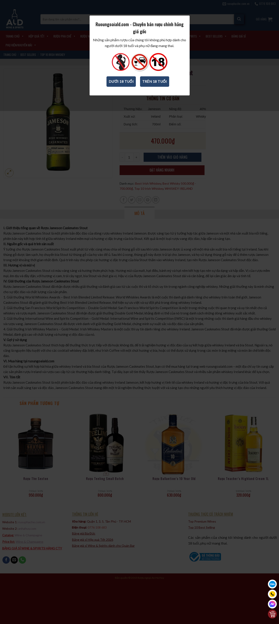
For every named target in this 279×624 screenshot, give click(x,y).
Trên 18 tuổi (154, 81)
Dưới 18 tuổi (121, 81)
